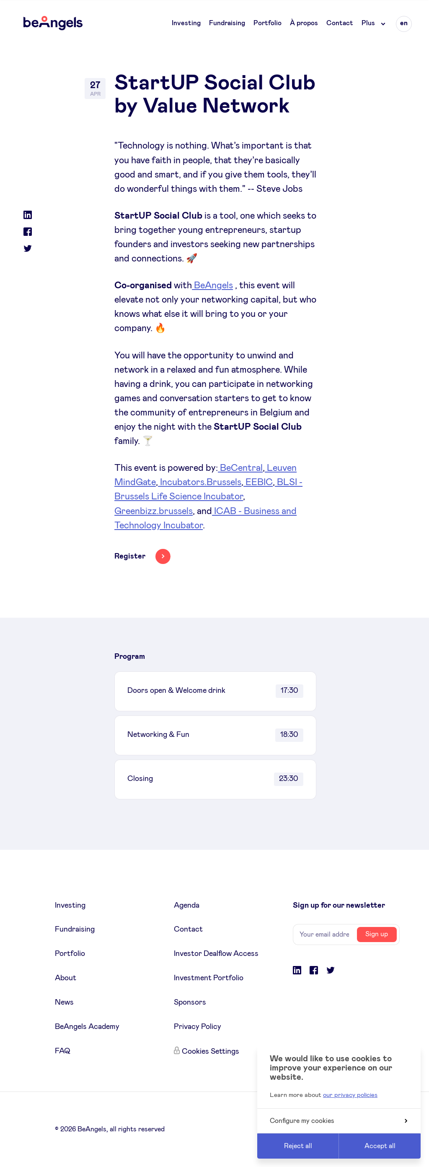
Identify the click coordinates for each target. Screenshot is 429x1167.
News (64, 1002)
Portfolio (267, 23)
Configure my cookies (338, 1120)
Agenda (186, 905)
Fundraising (227, 23)
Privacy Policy (197, 1027)
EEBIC (258, 482)
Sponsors (190, 1002)
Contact (339, 23)
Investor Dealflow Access (216, 954)
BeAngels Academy (87, 1027)
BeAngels (212, 285)
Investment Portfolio (208, 978)
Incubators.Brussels (199, 482)
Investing (186, 23)
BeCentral (240, 468)
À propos (304, 23)
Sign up (376, 934)
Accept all (379, 1146)
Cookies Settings (210, 1051)
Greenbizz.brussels (153, 511)
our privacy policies (350, 1095)
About (65, 978)
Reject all (298, 1146)
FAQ (62, 1051)
